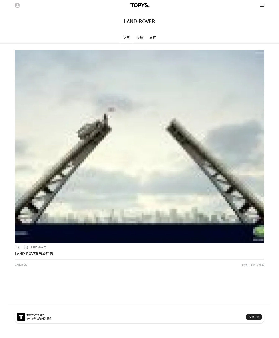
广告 (17, 247)
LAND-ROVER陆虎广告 (34, 253)
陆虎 (25, 247)
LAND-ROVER (38, 247)
